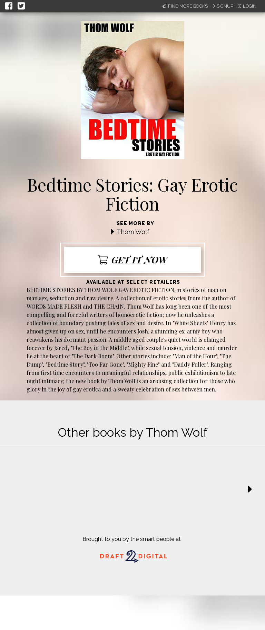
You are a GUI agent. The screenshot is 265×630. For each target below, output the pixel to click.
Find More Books (185, 6)
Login (246, 6)
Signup (222, 6)
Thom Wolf (133, 231)
